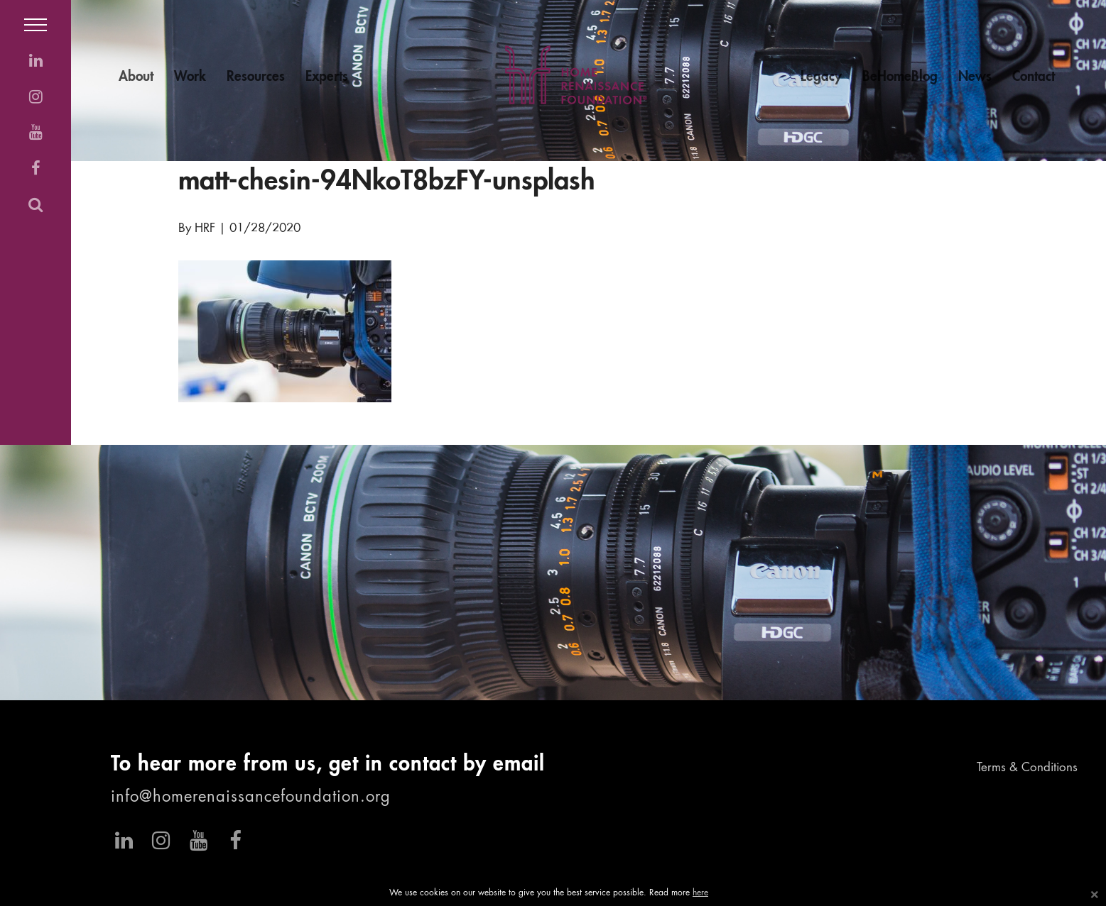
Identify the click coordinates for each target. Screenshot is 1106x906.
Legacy (821, 77)
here (700, 893)
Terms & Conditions (1027, 768)
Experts (326, 77)
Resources (256, 77)
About (136, 77)
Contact (1033, 77)
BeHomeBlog (900, 77)
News (975, 77)
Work (190, 77)
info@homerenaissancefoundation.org (251, 797)
